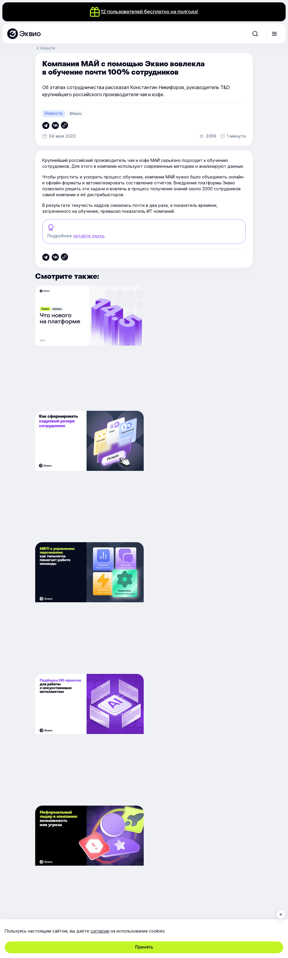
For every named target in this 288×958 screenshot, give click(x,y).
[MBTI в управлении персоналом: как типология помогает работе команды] (88, 479)
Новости (47, 48)
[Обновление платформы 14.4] (199, 609)
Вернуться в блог (144, 683)
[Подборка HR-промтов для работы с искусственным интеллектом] (199, 479)
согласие (99, 930)
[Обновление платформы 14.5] (88, 348)
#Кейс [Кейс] (75, 113)
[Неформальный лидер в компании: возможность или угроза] (88, 609)
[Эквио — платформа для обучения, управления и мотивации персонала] (24, 33)
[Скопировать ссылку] (45, 125)
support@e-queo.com (97, 835)
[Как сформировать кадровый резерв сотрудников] (199, 348)
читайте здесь (88, 235)
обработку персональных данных (65, 800)
